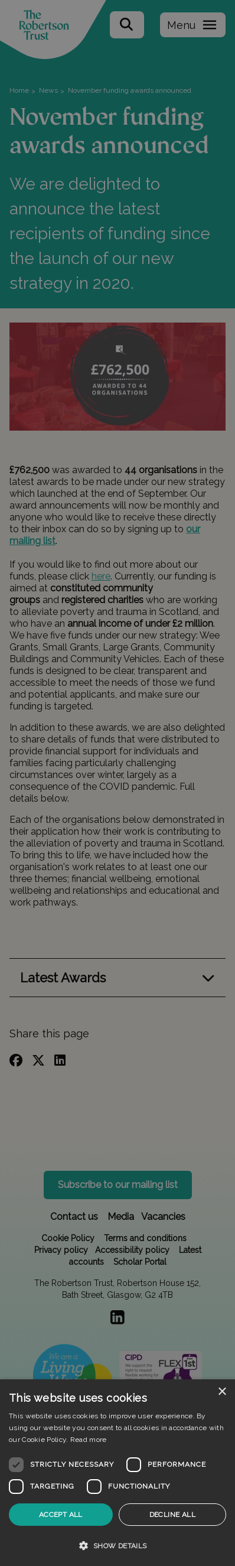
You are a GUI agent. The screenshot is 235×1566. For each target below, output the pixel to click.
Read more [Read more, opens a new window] (88, 1439)
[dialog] (117, 1472)
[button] (117, 1545)
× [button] (221, 1392)
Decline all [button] (172, 1514)
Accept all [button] (61, 1514)
